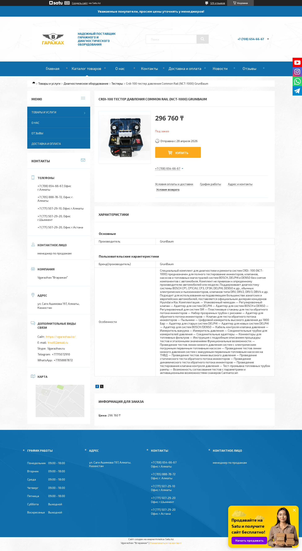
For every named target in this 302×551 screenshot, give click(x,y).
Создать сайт (80, 2)
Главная (52, 68)
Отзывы (249, 68)
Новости (220, 68)
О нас (120, 68)
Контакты (149, 68)
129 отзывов (217, 2)
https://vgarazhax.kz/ (61, 336)
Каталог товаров (86, 68)
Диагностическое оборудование (86, 83)
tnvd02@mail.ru (58, 342)
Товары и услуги (49, 83)
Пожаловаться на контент (165, 542)
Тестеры (117, 83)
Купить (181, 153)
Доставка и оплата (184, 68)
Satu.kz (169, 539)
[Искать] (203, 39)
